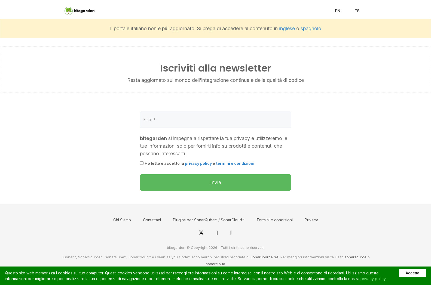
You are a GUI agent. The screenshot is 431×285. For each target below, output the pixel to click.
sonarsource (355, 257)
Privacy (311, 220)
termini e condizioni (235, 163)
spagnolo (311, 28)
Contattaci (152, 220)
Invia (215, 182)
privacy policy (198, 163)
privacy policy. (373, 278)
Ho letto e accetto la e (199, 163)
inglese (287, 28)
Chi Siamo (122, 220)
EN (337, 10)
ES (357, 10)
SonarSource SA (264, 257)
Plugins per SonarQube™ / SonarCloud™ (208, 220)
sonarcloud (215, 264)
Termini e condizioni (274, 220)
